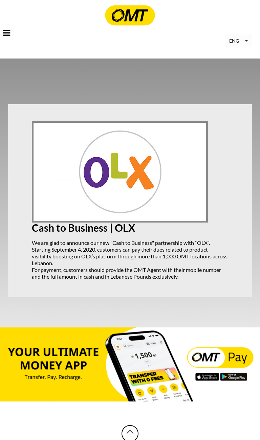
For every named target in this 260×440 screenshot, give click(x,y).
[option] (130, 364)
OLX (202, 242)
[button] (238, 40)
